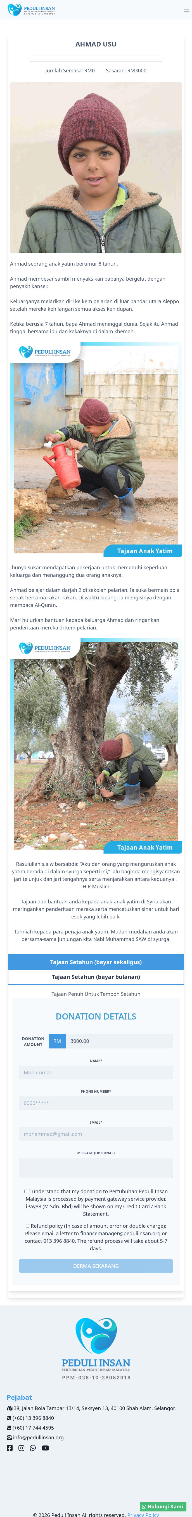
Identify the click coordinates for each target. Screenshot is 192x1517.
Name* (96, 1060)
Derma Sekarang (96, 1266)
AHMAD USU (96, 43)
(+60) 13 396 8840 (33, 1418)
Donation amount (33, 1041)
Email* (95, 1122)
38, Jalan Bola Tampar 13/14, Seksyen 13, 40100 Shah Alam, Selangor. (95, 1408)
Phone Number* (96, 1091)
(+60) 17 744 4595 (33, 1427)
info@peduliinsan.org (38, 1437)
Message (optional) (96, 1153)
